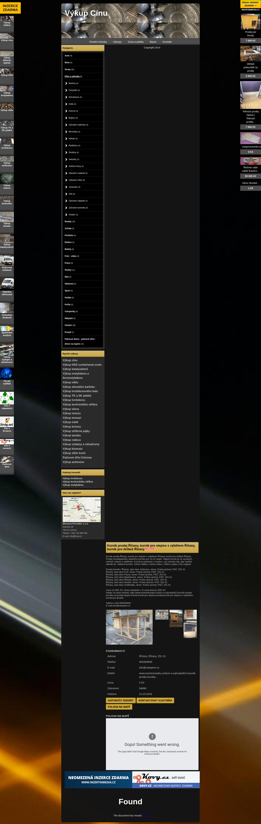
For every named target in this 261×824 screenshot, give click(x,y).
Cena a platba (136, 41)
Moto (68, 62)
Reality (70, 221)
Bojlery (73, 118)
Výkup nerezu (72, 413)
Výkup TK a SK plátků (77, 395)
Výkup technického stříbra (80, 404)
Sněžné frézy (76, 166)
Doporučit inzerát (121, 700)
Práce (69, 263)
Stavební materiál (78, 173)
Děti (68, 277)
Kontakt (167, 41)
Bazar (153, 41)
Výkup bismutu (73, 448)
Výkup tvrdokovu (74, 400)
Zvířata (69, 228)
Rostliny (74, 152)
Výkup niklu (70, 382)
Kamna (73, 111)
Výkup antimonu (73, 462)
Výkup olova (71, 409)
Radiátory (74, 145)
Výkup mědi (70, 422)
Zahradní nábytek (78, 201)
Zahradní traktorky (78, 125)
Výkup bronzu (72, 426)
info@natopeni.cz (149, 667)
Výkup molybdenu (73, 485)
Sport (69, 290)
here (144, 815)
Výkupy (117, 41)
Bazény (73, 83)
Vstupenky (71, 311)
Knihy (69, 304)
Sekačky (74, 159)
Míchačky (74, 131)
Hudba (69, 297)
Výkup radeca (72, 439)
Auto (68, 55)
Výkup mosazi (72, 417)
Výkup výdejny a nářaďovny (81, 444)
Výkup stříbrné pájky (76, 431)
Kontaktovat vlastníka (155, 700)
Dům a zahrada (73, 76)
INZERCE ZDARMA (10, 8)
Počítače (70, 235)
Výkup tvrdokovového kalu (80, 391)
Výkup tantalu (72, 435)
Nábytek (70, 318)
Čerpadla (74, 90)
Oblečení (70, 284)
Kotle (72, 104)
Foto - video (72, 256)
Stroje (69, 69)
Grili (72, 194)
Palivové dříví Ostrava (77, 457)
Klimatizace (75, 97)
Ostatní (73, 214)
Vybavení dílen (77, 180)
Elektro (69, 242)
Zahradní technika (78, 208)
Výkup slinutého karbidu (79, 386)
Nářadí (73, 138)
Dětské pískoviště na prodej (251, 67)
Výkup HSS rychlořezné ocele (82, 364)
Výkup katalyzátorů (75, 369)
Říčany (152, 656)
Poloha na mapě (119, 706)
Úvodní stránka (98, 41)
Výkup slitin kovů (74, 453)
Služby (70, 270)
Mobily (69, 249)
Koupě (69, 332)
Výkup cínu (70, 360)
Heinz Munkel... (250, 183)
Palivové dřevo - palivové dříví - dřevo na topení (80, 341)
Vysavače (74, 187)
